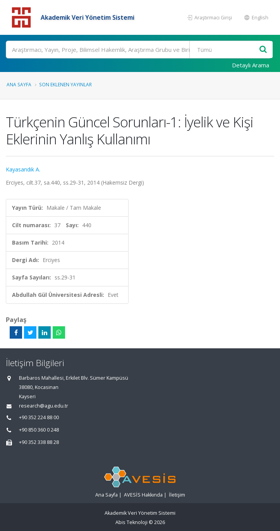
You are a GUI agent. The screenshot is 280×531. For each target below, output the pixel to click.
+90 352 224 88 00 (39, 417)
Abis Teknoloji (131, 522)
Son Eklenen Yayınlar (65, 84)
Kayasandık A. (23, 169)
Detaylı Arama (250, 65)
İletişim (177, 495)
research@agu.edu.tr (43, 406)
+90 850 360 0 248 (39, 430)
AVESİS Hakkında (143, 495)
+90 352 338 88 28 (39, 442)
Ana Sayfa (19, 84)
